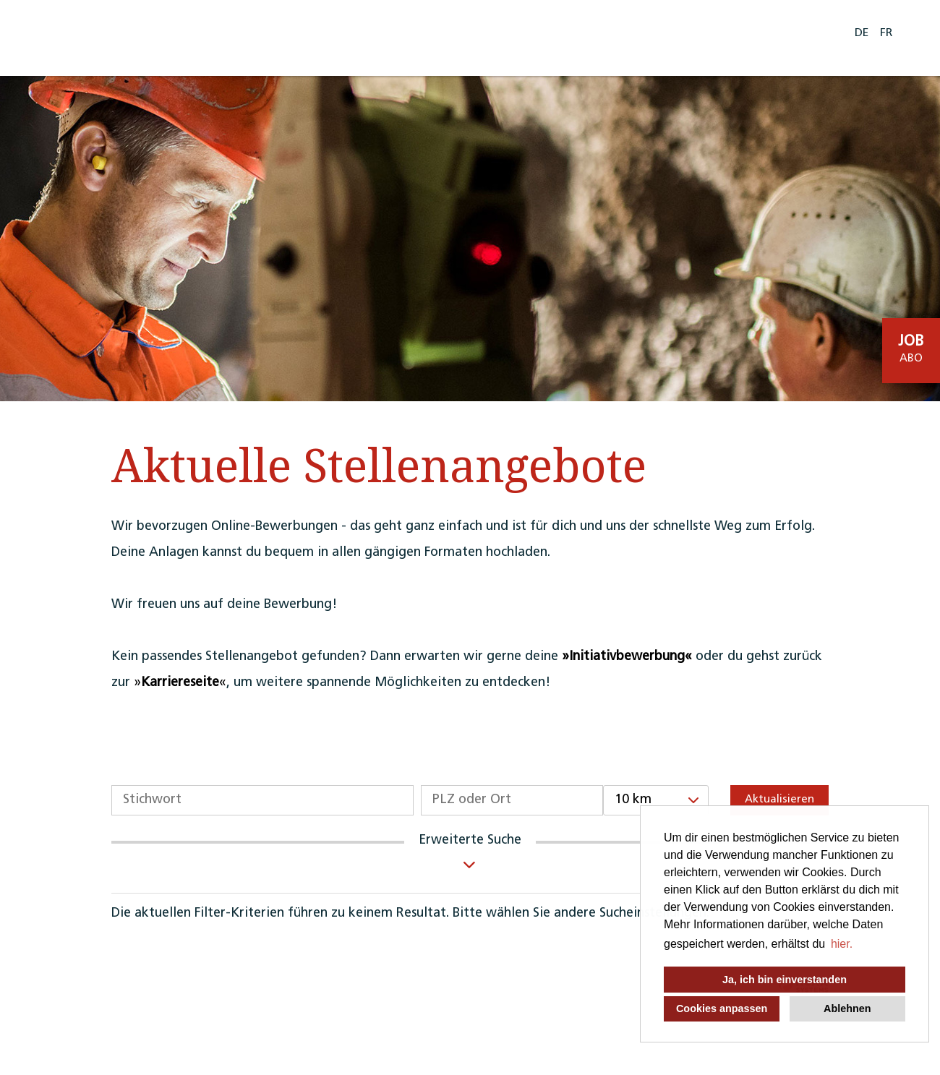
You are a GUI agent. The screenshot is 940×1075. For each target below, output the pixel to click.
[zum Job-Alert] (911, 350)
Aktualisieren (779, 800)
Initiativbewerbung (627, 657)
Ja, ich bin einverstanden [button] (784, 979)
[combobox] (656, 800)
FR (886, 33)
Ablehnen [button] (847, 1008)
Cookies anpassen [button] (721, 1008)
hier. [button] (842, 944)
